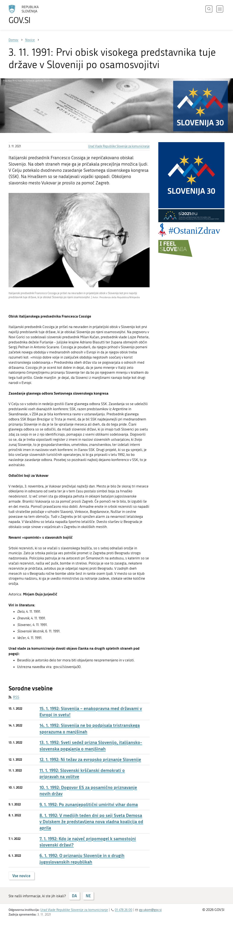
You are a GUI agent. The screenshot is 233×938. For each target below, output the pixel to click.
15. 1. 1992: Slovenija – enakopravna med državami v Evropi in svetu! (90, 711)
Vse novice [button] (21, 875)
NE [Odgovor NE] (88, 896)
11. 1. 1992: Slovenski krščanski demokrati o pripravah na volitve (82, 773)
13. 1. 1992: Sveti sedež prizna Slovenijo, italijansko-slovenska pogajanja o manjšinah (90, 745)
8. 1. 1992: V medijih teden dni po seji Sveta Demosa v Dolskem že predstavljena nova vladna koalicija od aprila (91, 821)
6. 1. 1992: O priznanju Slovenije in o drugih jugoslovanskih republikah (81, 858)
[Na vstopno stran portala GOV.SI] (35, 14)
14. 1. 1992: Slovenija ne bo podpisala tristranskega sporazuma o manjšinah (89, 728)
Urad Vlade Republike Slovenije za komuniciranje (119, 146)
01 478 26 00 (123, 910)
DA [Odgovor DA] (74, 896)
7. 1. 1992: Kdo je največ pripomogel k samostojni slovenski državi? (87, 842)
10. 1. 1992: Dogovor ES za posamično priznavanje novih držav (88, 790)
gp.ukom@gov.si (150, 910)
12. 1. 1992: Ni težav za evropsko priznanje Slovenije (90, 759)
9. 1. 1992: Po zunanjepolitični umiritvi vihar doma (88, 804)
